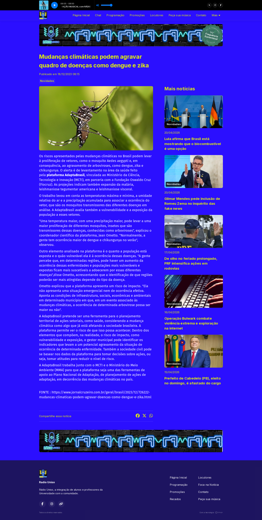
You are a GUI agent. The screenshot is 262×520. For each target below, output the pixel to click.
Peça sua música (180, 15)
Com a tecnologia (211, 512)
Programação (115, 15)
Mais (216, 15)
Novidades (47, 80)
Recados (175, 499)
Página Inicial (81, 15)
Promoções (137, 15)
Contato (201, 15)
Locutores (156, 15)
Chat (98, 15)
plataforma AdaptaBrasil (66, 175)
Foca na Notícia (208, 484)
